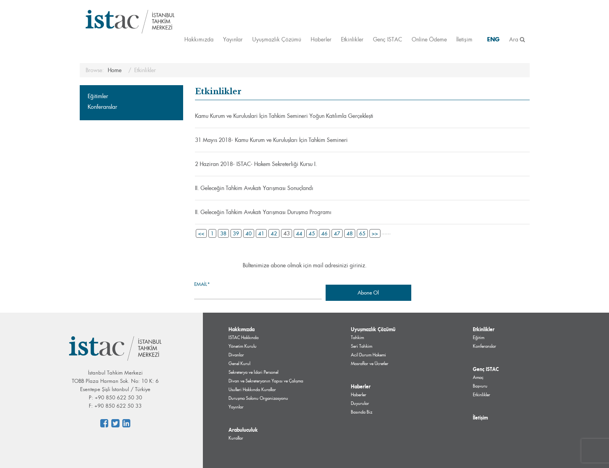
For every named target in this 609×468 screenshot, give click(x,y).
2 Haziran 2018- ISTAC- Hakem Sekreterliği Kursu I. (256, 164)
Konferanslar (102, 106)
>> (375, 233)
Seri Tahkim (361, 346)
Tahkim (357, 337)
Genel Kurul (239, 363)
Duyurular (360, 403)
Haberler (321, 39)
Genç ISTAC (387, 39)
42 (274, 233)
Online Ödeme (429, 39)
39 (236, 233)
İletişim (464, 39)
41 (261, 233)
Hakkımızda (199, 39)
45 (312, 233)
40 (248, 233)
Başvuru (480, 386)
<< (201, 233)
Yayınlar (233, 39)
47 (337, 233)
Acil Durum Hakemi (368, 355)
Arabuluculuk (243, 430)
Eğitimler (98, 96)
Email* (258, 290)
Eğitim (478, 337)
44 (299, 233)
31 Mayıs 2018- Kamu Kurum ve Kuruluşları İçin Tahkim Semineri (271, 140)
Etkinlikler (352, 39)
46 (324, 233)
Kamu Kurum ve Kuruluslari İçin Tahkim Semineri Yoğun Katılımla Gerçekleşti (284, 115)
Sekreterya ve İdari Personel (253, 372)
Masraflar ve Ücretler (369, 363)
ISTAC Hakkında (244, 337)
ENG (493, 39)
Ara (517, 39)
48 (350, 233)
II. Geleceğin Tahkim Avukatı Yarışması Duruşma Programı (263, 212)
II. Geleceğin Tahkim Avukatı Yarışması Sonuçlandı (254, 188)
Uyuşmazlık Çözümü (276, 39)
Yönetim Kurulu (243, 346)
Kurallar (236, 438)
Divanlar (236, 355)
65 (362, 233)
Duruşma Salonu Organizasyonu (258, 398)
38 (223, 233)
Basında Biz (361, 412)
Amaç (478, 377)
